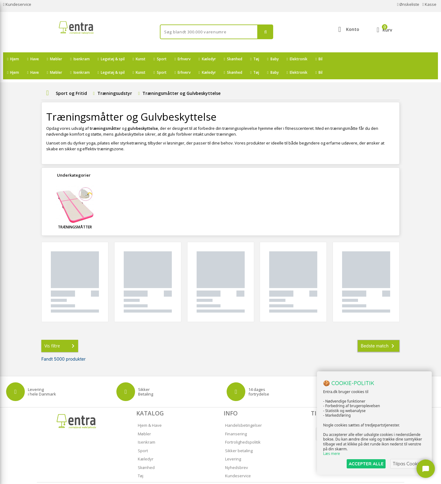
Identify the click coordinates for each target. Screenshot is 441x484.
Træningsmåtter (75, 213)
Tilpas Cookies (408, 464)
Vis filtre (60, 332)
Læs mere (331, 453)
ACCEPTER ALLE (366, 464)
